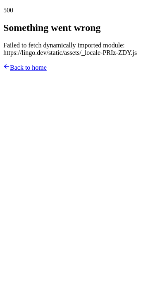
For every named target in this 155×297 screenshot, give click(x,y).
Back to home (25, 67)
